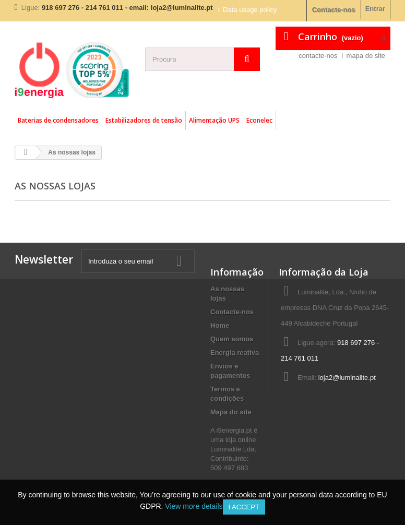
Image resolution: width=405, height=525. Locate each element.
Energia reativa (234, 352)
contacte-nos (318, 55)
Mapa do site (231, 412)
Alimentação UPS (214, 120)
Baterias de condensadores (58, 120)
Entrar (375, 9)
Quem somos (231, 339)
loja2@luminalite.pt (347, 377)
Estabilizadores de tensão (143, 120)
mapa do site (366, 55)
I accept (244, 507)
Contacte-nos (333, 10)
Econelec (259, 120)
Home (219, 325)
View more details (193, 506)
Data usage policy (250, 10)
